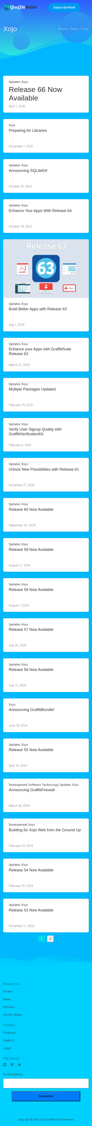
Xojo (24, 82)
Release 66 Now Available (35, 93)
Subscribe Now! (64, 7)
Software (34, 784)
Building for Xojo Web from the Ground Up (45, 830)
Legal (7, 1048)
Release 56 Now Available (31, 669)
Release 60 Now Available (31, 509)
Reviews (9, 1007)
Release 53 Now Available (31, 910)
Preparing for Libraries (28, 130)
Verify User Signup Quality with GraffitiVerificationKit (35, 431)
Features (9, 1032)
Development (18, 784)
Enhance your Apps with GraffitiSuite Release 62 (40, 351)
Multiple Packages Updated (32, 389)
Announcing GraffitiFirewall (32, 790)
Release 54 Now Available (31, 870)
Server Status (12, 1014)
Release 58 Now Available (31, 590)
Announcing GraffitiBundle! (32, 710)
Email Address (13, 1074)
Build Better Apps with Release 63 (38, 309)
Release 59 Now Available (31, 549)
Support (8, 1040)
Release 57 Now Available (31, 629)
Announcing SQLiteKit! (28, 170)
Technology (50, 784)
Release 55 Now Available (31, 750)
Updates (14, 82)
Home (7, 991)
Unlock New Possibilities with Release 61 (44, 469)
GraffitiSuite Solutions (60, 1119)
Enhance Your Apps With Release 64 (40, 211)
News (7, 999)
